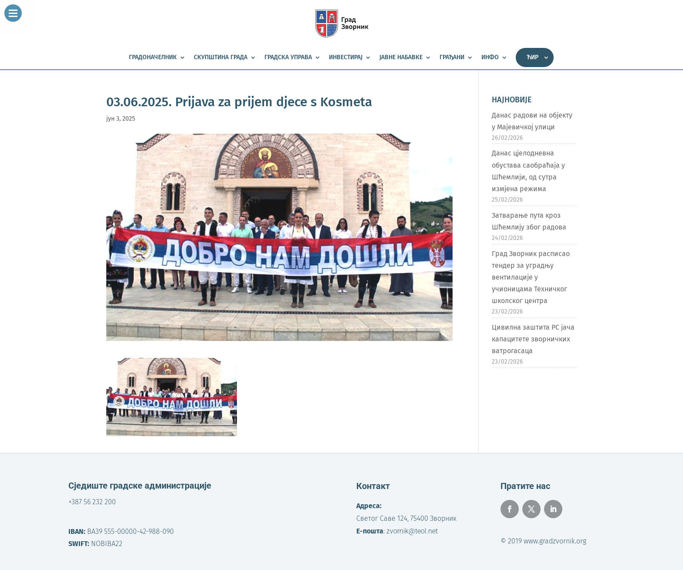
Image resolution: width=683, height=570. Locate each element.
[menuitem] (535, 57)
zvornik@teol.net (412, 531)
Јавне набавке (401, 57)
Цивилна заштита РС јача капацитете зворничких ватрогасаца (533, 339)
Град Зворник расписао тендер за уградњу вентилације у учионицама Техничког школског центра (531, 277)
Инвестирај (345, 57)
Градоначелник (153, 57)
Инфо (490, 57)
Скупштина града (220, 57)
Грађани (452, 57)
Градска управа (288, 57)
